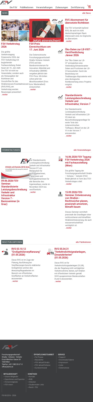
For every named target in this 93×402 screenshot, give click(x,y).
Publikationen (26, 7)
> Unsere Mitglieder (11, 377)
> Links (60, 365)
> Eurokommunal (40, 368)
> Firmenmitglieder (11, 382)
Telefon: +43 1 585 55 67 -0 (12, 364)
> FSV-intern (8, 385)
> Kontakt (31, 377)
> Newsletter (38, 360)
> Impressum (63, 362)
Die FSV (13, 7)
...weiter (32, 192)
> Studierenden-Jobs (36, 385)
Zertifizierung (77, 7)
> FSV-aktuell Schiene (42, 365)
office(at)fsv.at (7, 367)
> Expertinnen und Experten (14, 379)
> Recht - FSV (33, 387)
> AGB (30, 379)
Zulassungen (61, 7)
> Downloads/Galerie (66, 360)
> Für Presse (38, 357)
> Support (62, 357)
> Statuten (32, 382)
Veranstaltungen (44, 7)
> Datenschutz (63, 368)
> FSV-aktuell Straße (42, 362)
